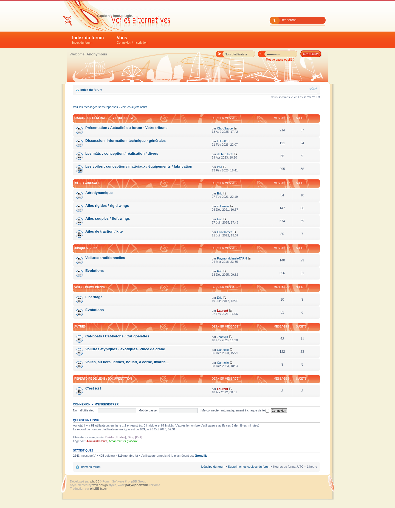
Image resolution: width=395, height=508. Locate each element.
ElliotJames (224, 232)
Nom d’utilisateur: (84, 410)
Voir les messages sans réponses (95, 107)
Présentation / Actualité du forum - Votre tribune (126, 128)
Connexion (82, 404)
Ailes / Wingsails (87, 183)
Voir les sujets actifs (134, 107)
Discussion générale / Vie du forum (103, 118)
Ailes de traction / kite (104, 231)
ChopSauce (225, 128)
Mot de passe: (148, 410)
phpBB (95, 481)
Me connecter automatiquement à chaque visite (235, 410)
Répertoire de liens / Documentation (103, 378)
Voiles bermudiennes (91, 287)
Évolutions (94, 271)
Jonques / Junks (86, 248)
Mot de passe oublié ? (280, 59)
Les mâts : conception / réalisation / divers (121, 153)
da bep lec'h (225, 154)
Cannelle (223, 349)
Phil (219, 167)
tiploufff (222, 141)
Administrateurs (96, 441)
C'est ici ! (93, 388)
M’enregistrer (107, 404)
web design (100, 485)
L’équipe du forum (213, 466)
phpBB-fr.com (99, 488)
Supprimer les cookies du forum (249, 466)
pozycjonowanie (137, 485)
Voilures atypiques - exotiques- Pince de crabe (125, 349)
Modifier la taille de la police (313, 88)
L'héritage (94, 297)
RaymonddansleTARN (232, 258)
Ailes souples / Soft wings (107, 218)
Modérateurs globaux (123, 441)
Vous (132, 39)
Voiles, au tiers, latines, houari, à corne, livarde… (127, 362)
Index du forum (88, 39)
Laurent (222, 310)
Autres (80, 326)
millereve (223, 206)
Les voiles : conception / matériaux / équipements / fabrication (138, 166)
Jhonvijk (222, 336)
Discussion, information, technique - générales (125, 141)
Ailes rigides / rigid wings (107, 206)
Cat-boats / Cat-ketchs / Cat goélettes (117, 336)
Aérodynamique (99, 193)
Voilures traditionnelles (105, 258)
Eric (219, 193)
